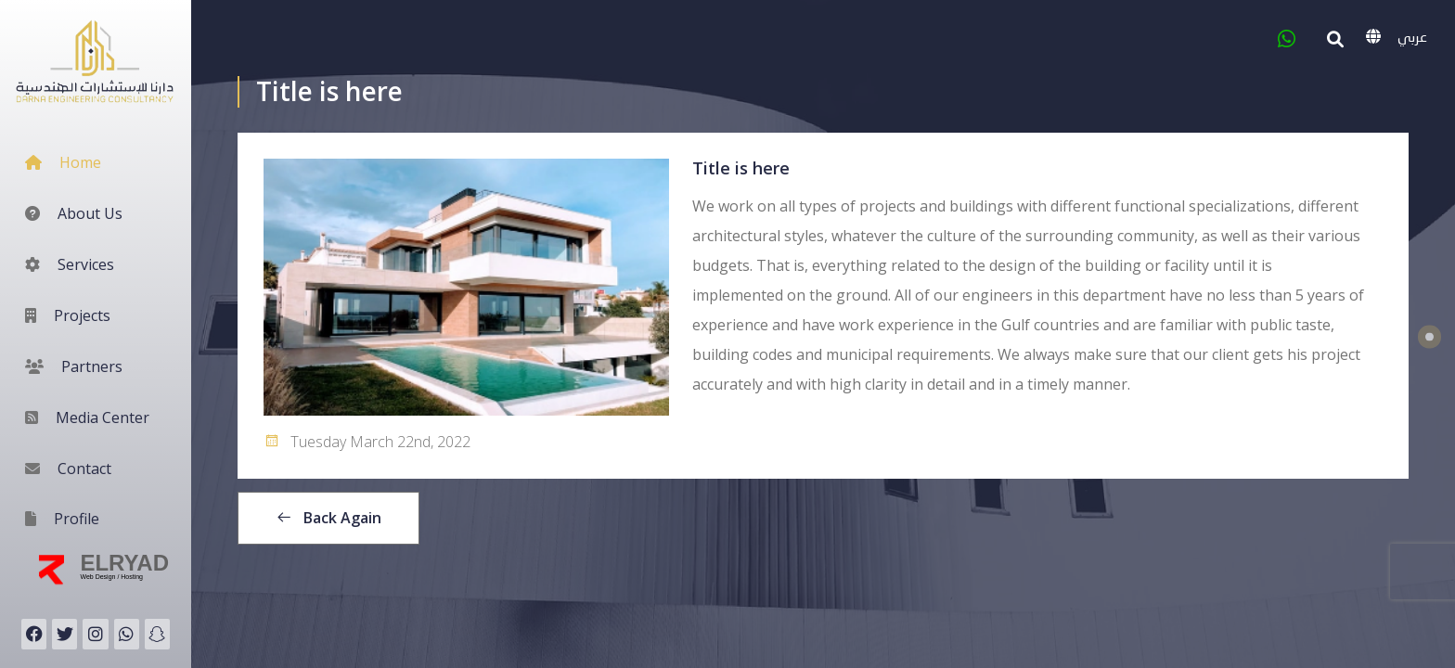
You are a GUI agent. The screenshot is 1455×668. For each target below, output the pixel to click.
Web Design (98, 576)
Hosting (132, 576)
